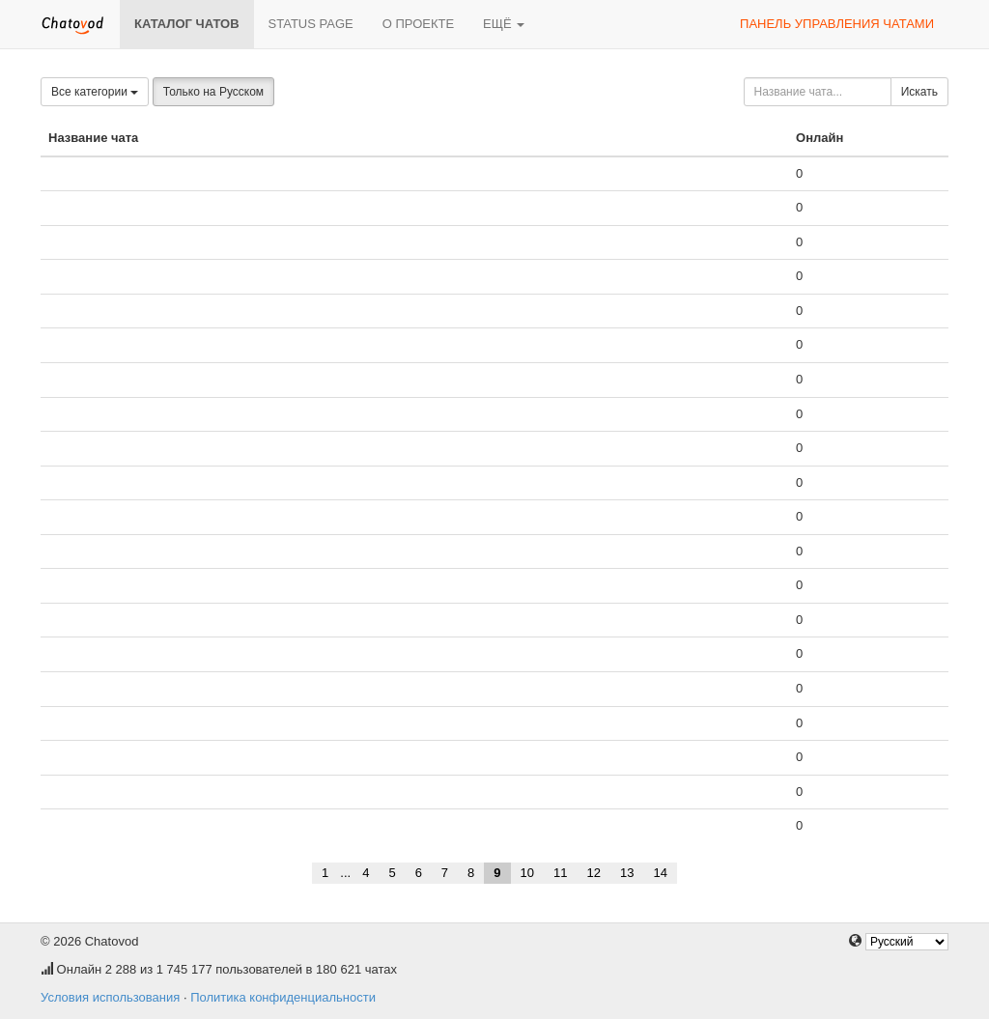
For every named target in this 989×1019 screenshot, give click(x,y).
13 (627, 872)
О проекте (418, 23)
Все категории (94, 92)
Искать (919, 92)
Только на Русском (213, 92)
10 (527, 872)
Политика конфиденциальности (283, 997)
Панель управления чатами (837, 23)
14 (659, 872)
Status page (310, 23)
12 (594, 872)
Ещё (503, 23)
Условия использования (110, 997)
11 (560, 872)
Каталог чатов (187, 23)
